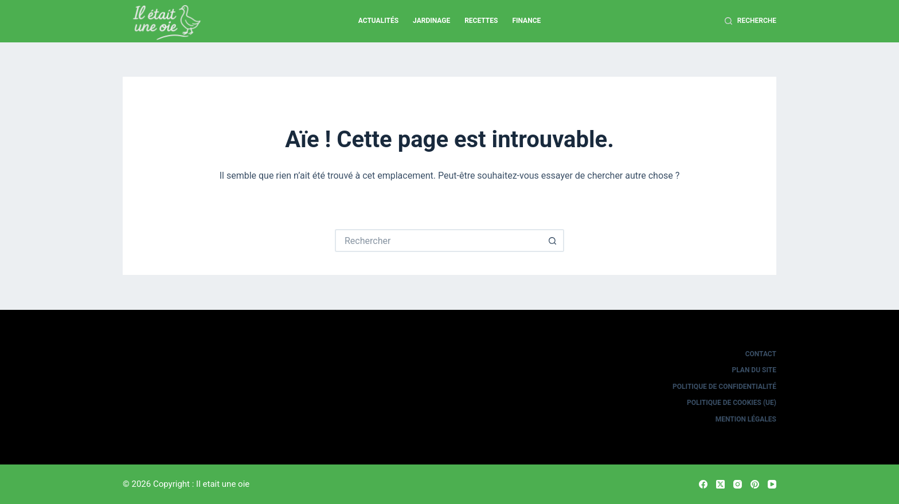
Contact (760, 354)
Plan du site (754, 370)
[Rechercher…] (438, 240)
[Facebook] (703, 484)
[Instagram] (737, 484)
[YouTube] (772, 484)
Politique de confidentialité (724, 387)
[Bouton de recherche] (552, 240)
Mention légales (746, 419)
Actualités (378, 21)
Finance (526, 21)
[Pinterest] (755, 484)
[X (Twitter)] (720, 484)
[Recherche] (750, 21)
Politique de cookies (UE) (731, 403)
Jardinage (431, 21)
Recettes (481, 21)
